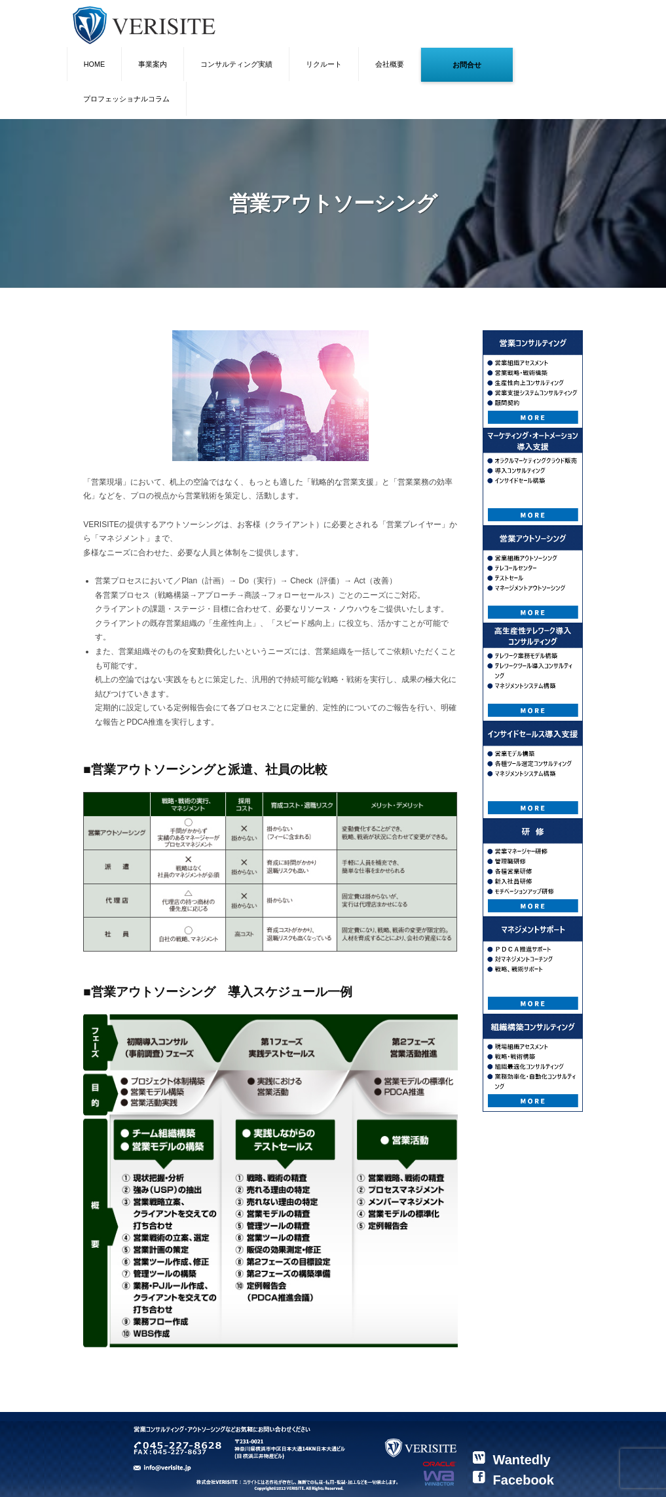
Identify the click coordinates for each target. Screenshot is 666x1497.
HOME (94, 64)
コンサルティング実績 (236, 64)
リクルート (324, 64)
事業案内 (152, 64)
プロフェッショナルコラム (126, 99)
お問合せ (467, 65)
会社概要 (389, 64)
